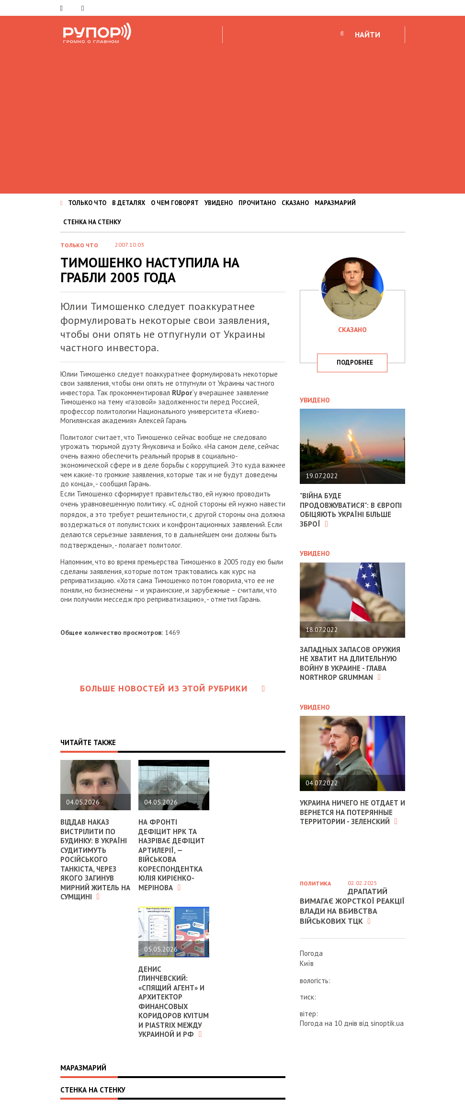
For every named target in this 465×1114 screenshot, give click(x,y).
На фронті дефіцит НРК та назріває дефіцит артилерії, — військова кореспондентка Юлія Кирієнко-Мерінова (171, 854)
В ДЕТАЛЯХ (128, 203)
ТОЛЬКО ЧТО (87, 203)
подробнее (355, 362)
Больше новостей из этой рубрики (173, 688)
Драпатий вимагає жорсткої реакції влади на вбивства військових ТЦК (352, 906)
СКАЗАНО (295, 203)
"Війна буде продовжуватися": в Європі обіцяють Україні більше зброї (351, 509)
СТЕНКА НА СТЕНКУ (92, 222)
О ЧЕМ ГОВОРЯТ (175, 203)
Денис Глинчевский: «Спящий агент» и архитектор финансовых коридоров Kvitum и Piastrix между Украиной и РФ (173, 1002)
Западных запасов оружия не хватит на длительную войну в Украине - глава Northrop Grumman (350, 663)
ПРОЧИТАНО (257, 203)
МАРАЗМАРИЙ (335, 203)
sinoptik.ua (387, 1023)
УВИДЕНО (218, 203)
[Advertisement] (232, 117)
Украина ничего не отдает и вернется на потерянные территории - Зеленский (349, 812)
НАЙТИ (367, 34)
